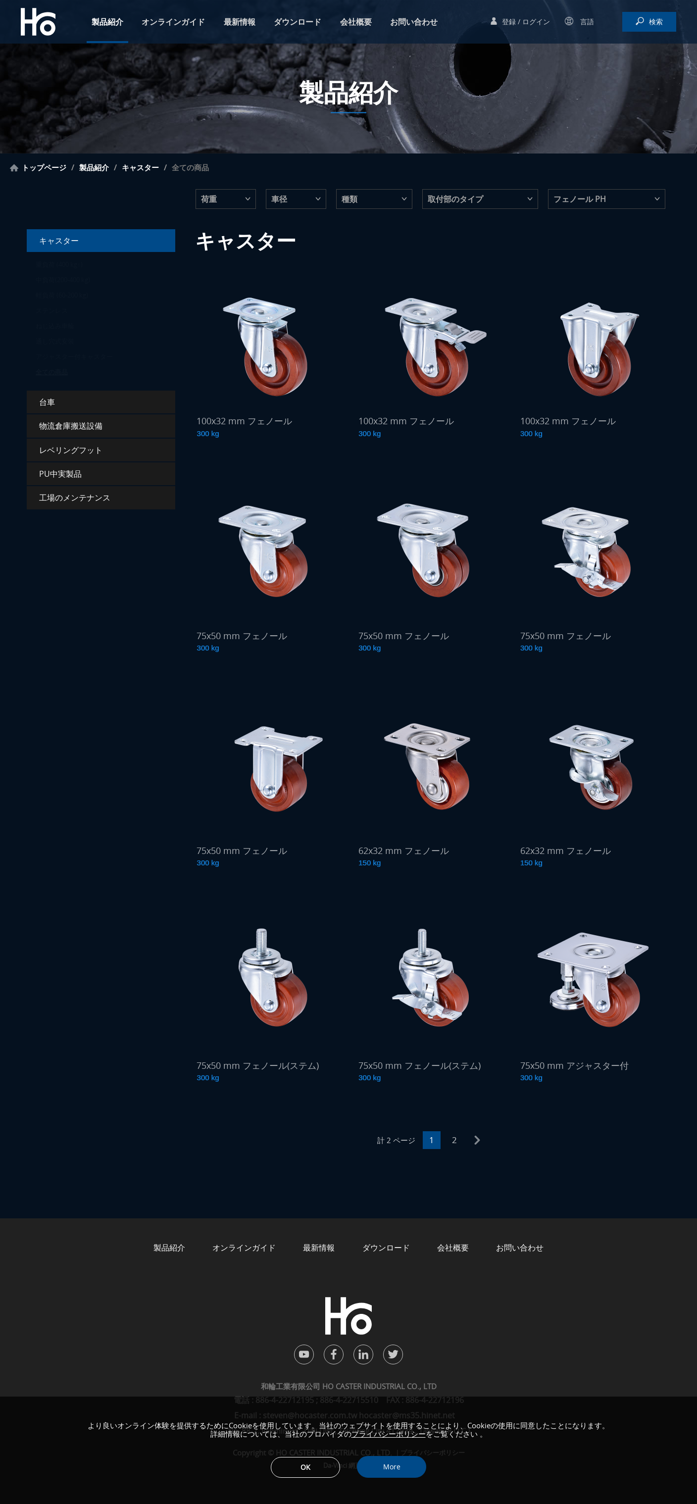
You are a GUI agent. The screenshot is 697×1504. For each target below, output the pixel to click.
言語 (586, 21)
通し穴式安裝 (55, 341)
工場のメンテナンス (74, 497)
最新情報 (239, 21)
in (363, 1354)
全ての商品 (52, 371)
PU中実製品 (60, 473)
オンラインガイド (173, 21)
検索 (656, 21)
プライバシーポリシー (388, 1434)
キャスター (140, 167)
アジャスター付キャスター (74, 356)
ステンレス (52, 310)
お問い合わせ (414, 21)
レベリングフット (70, 450)
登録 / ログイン (526, 21)
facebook (334, 1354)
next (477, 1140)
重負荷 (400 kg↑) (59, 264)
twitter (393, 1354)
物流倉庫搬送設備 (70, 425)
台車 (47, 402)
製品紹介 (107, 21)
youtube (304, 1354)
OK (305, 1467)
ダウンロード (297, 21)
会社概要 (356, 21)
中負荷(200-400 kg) (63, 279)
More (391, 1466)
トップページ (44, 167)
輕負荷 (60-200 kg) (62, 295)
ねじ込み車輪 (55, 325)
